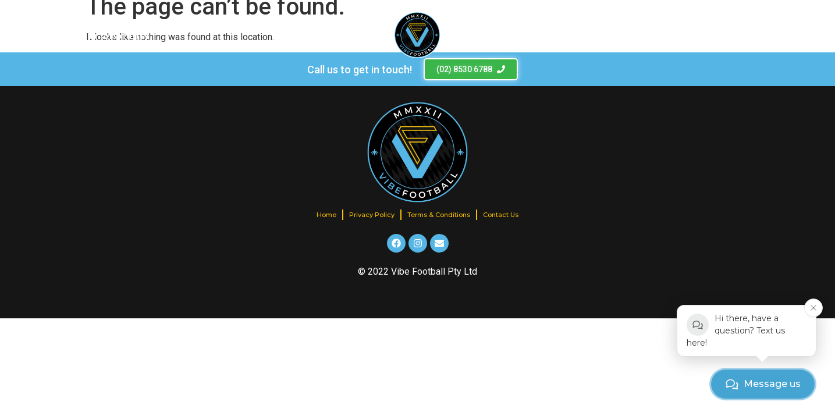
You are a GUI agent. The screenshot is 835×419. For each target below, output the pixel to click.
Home (326, 215)
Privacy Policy (372, 215)
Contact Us (500, 215)
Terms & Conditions (438, 215)
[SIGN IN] (119, 35)
